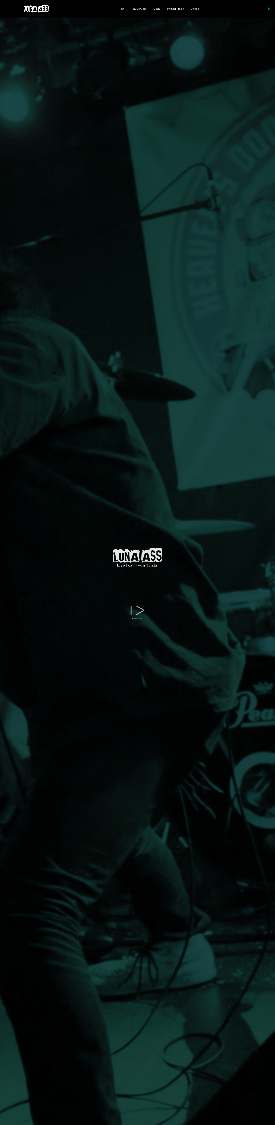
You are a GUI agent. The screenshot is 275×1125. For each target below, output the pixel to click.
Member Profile (175, 8)
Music (156, 8)
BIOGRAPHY (139, 8)
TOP (123, 8)
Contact (195, 8)
